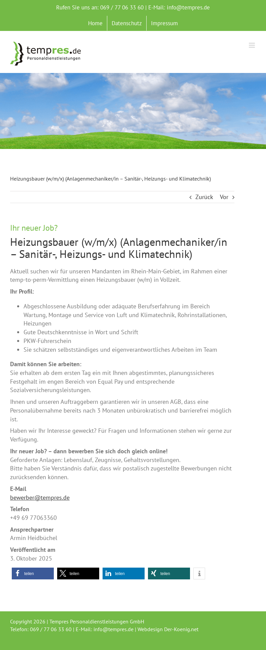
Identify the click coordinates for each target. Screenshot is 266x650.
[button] (33, 573)
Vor (224, 197)
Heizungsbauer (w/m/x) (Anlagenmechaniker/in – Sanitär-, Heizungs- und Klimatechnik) (118, 248)
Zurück (204, 197)
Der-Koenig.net (181, 629)
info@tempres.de (188, 7)
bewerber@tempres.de (40, 497)
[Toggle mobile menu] (252, 45)
